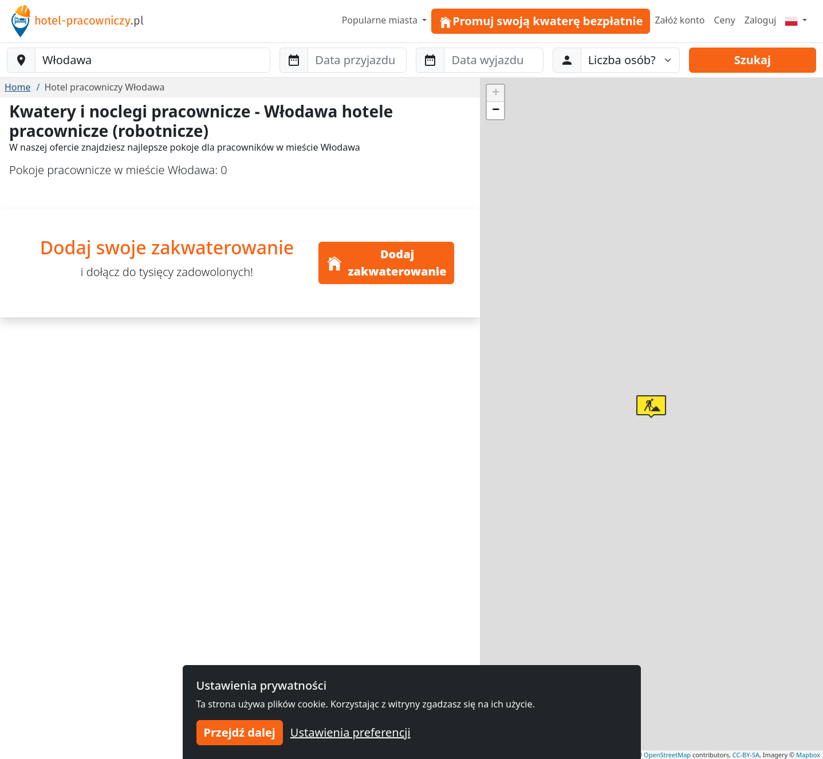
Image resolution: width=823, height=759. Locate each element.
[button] (651, 406)
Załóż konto (679, 20)
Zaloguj (761, 20)
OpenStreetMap (667, 754)
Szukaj (752, 60)
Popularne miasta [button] (381, 20)
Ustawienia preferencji (350, 732)
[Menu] (796, 20)
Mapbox (808, 754)
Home (18, 87)
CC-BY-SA (746, 754)
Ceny (724, 20)
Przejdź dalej (239, 732)
